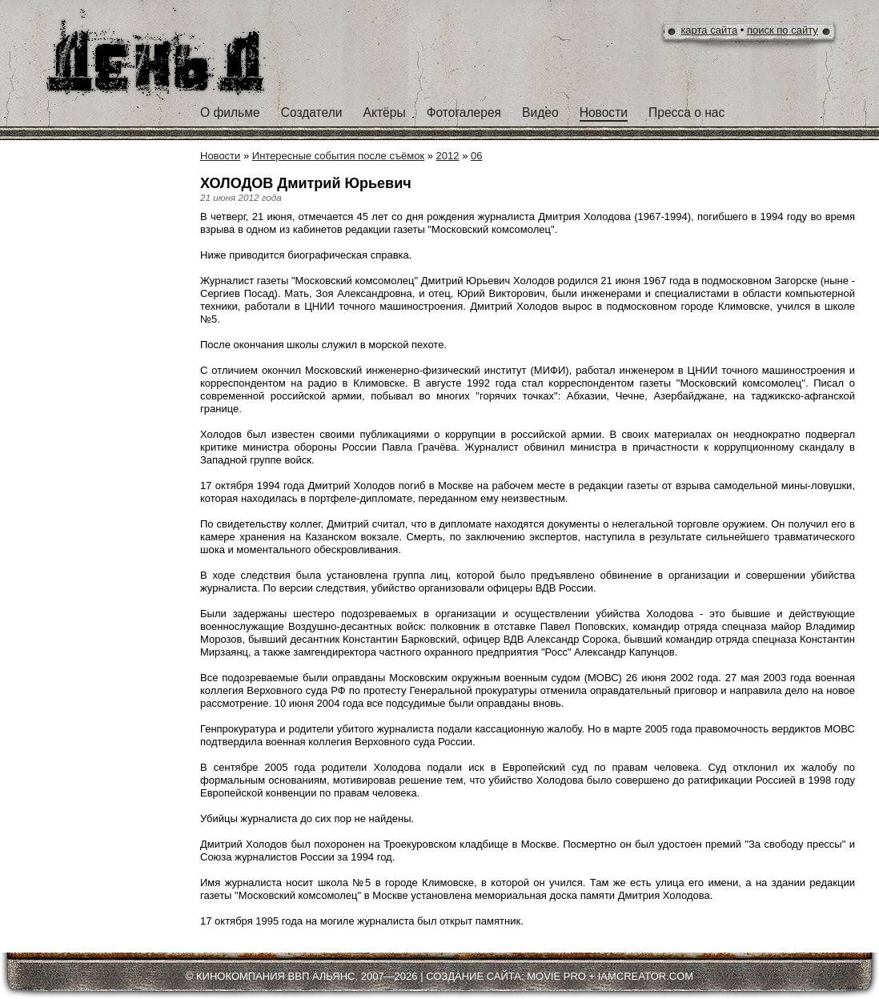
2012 (448, 156)
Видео (540, 112)
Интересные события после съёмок (338, 156)
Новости (604, 112)
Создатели (312, 112)
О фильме (230, 112)
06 (476, 156)
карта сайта (708, 30)
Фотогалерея (464, 112)
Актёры (384, 112)
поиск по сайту (782, 30)
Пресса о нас (686, 112)
